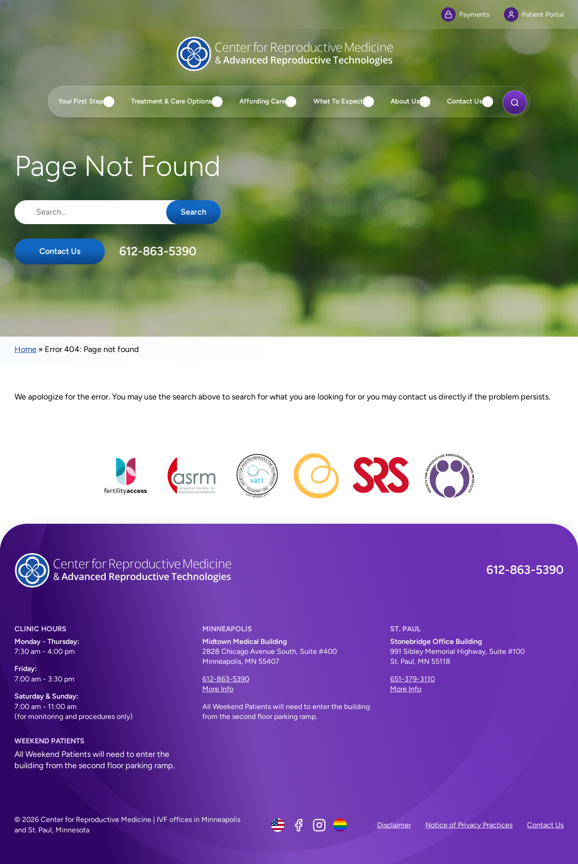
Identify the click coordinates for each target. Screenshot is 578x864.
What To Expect (338, 101)
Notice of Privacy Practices (469, 825)
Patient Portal (534, 14)
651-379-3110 (412, 679)
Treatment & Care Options (171, 101)
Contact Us (464, 101)
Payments (465, 14)
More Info (217, 689)
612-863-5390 (157, 251)
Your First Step (80, 101)
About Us (405, 101)
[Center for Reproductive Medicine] (289, 53)
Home (25, 349)
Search (193, 212)
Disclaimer (394, 825)
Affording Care (262, 101)
